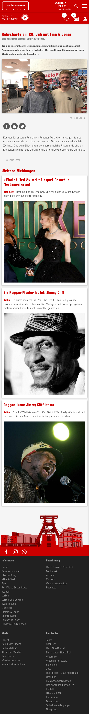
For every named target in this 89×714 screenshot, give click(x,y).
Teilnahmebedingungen (58, 705)
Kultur (7, 300)
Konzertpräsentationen (14, 664)
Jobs (48, 668)
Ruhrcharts (8, 656)
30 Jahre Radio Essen (14, 624)
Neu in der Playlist (11, 644)
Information (8, 560)
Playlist (5, 640)
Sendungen (52, 664)
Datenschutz (52, 701)
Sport (5, 583)
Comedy (50, 579)
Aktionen (50, 575)
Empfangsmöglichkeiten (58, 681)
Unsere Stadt (9, 616)
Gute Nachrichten (11, 571)
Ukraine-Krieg (9, 575)
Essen (5, 567)
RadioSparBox (53, 648)
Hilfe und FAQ (53, 693)
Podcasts (51, 587)
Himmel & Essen (10, 612)
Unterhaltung (53, 560)
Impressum (52, 697)
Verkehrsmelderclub (12, 599)
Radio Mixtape (9, 648)
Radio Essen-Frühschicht (59, 567)
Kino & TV (9, 192)
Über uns (51, 677)
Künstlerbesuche (11, 660)
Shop (49, 644)
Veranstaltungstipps (57, 583)
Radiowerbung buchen (58, 685)
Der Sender (52, 633)
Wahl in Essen (9, 603)
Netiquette (51, 709)
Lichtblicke (7, 608)
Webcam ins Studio (56, 660)
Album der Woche (11, 652)
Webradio (51, 656)
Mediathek (51, 571)
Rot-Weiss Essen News (14, 587)
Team (49, 640)
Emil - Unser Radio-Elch (58, 652)
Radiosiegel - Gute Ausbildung (62, 673)
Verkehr (6, 595)
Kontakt (50, 689)
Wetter (5, 591)
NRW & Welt (9, 579)
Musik (5, 633)
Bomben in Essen (11, 620)
